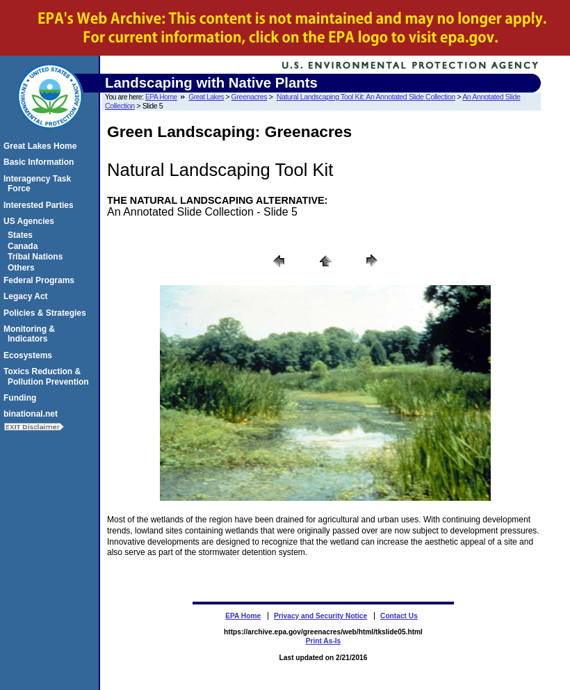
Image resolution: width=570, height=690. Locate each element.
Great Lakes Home (42, 146)
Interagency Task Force (39, 183)
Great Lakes (206, 97)
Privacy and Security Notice (320, 616)
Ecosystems (30, 355)
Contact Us (399, 616)
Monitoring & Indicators (31, 334)
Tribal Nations (37, 257)
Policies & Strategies (47, 313)
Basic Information (41, 162)
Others (23, 268)
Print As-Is (323, 641)
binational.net (33, 414)
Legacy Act (28, 296)
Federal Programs (41, 280)
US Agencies (31, 221)
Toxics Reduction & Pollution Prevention (48, 376)
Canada (25, 246)
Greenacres (249, 97)
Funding (22, 398)
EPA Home (161, 97)
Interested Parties (41, 205)
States (22, 235)
